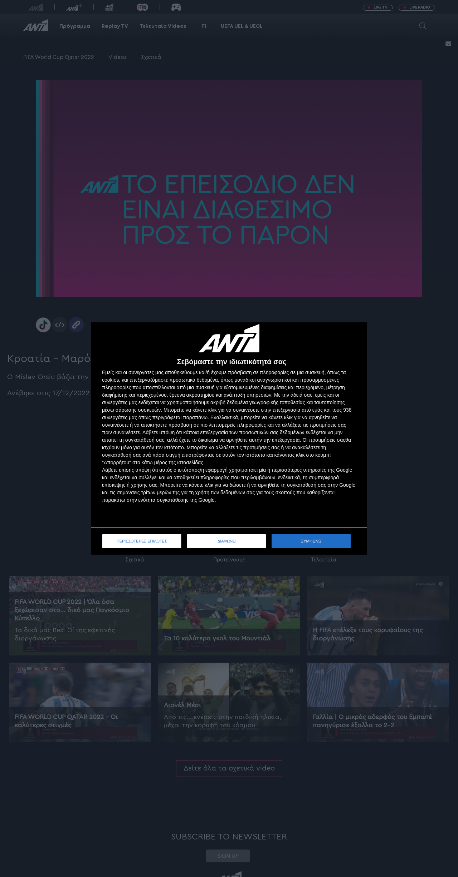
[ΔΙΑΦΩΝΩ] (354, 335)
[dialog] (229, 438)
